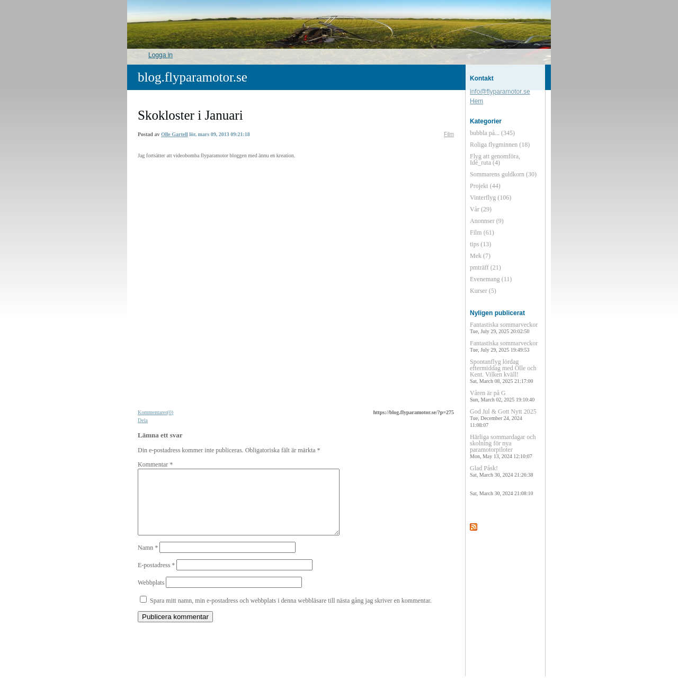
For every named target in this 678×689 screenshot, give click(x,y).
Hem (476, 101)
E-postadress (156, 577)
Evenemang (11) (491, 279)
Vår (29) (481, 209)
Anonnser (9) (487, 221)
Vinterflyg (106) (490, 197)
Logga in (160, 55)
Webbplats (151, 595)
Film (449, 134)
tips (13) (480, 244)
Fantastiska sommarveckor (504, 327)
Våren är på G (502, 395)
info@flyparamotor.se (500, 91)
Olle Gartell (174, 134)
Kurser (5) (483, 290)
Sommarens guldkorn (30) (503, 174)
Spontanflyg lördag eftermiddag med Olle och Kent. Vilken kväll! (503, 371)
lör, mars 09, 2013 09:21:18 (219, 134)
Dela (143, 420)
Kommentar (155, 464)
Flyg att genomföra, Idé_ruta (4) (495, 159)
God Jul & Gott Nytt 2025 (503, 418)
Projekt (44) (485, 186)
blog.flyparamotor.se (192, 77)
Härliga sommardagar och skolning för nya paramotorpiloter (503, 446)
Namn (148, 560)
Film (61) (482, 232)
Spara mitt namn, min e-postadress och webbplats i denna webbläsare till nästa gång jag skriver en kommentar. (291, 613)
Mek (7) (480, 256)
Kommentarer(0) (155, 412)
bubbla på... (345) (492, 133)
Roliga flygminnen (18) (500, 144)
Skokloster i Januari (190, 115)
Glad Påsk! (501, 471)
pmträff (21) (485, 267)
